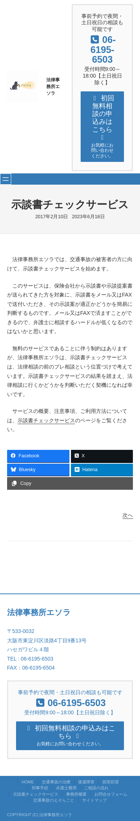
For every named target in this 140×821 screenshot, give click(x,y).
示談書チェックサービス (46, 420)
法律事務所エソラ (53, 86)
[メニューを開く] (5, 179)
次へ (127, 515)
